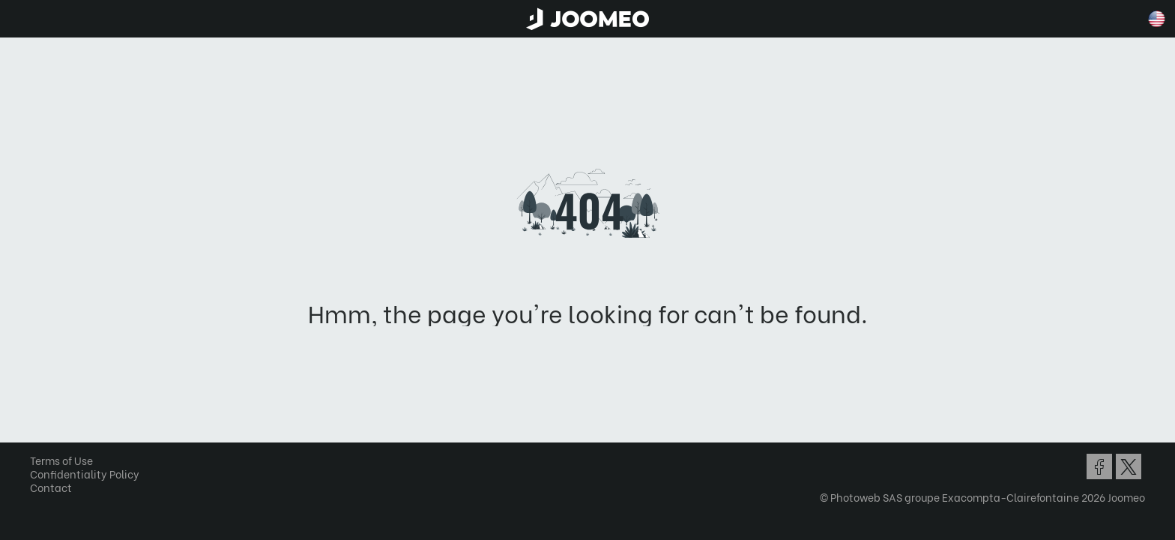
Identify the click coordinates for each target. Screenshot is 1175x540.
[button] (40, 463)
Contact (56, 487)
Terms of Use (66, 460)
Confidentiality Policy (90, 474)
